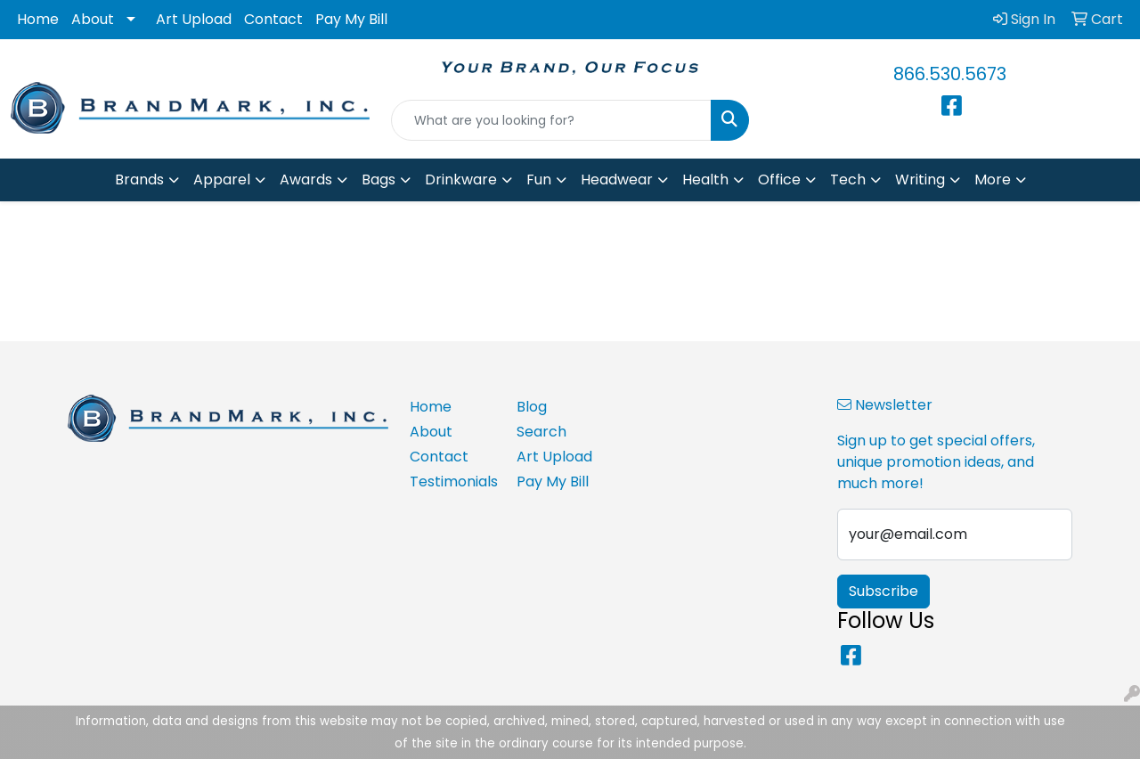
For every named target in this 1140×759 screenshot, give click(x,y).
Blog (532, 406)
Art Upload (194, 19)
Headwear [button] (617, 179)
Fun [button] (538, 179)
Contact (273, 19)
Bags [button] (378, 179)
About (92, 19)
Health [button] (705, 179)
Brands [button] (139, 179)
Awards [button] (306, 179)
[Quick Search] (551, 120)
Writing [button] (920, 179)
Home (38, 19)
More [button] (992, 179)
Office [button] (779, 179)
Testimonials (452, 481)
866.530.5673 (949, 73)
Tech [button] (848, 179)
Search (541, 431)
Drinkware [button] (461, 179)
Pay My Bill (351, 19)
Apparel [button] (221, 179)
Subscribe (883, 591)
